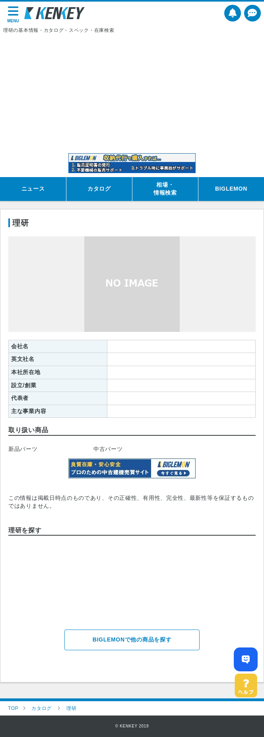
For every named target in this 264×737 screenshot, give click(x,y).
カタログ (99, 188)
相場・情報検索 (165, 188)
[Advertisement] (132, 93)
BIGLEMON (231, 188)
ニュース (33, 188)
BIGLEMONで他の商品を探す (132, 639)
